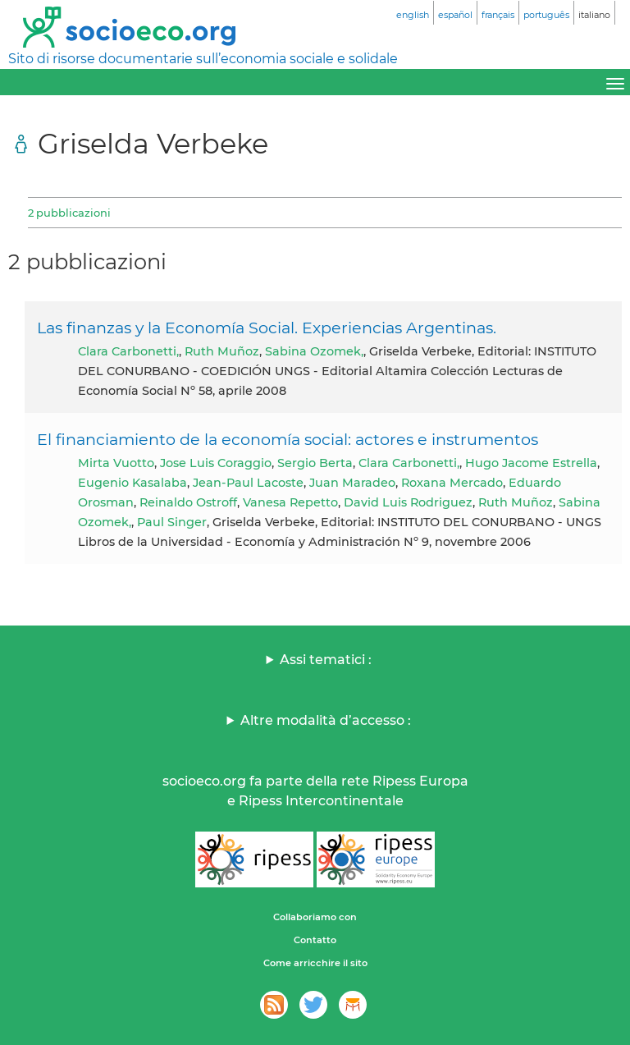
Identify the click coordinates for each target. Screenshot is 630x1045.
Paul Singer (172, 522)
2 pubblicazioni (69, 212)
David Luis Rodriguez (408, 502)
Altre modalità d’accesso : (325, 720)
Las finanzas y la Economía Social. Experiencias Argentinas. (266, 327)
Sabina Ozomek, (314, 351)
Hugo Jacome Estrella (531, 463)
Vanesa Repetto (290, 502)
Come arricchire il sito (315, 963)
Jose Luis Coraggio (216, 463)
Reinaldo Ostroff (188, 502)
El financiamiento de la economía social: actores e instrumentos (287, 439)
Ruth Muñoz (222, 351)
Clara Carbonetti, (128, 351)
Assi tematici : (326, 659)
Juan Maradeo (352, 482)
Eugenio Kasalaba (132, 482)
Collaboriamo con (315, 917)
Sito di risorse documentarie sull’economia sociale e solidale (203, 58)
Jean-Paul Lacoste (248, 482)
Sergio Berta (315, 463)
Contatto (315, 940)
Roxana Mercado (452, 482)
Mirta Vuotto (116, 463)
